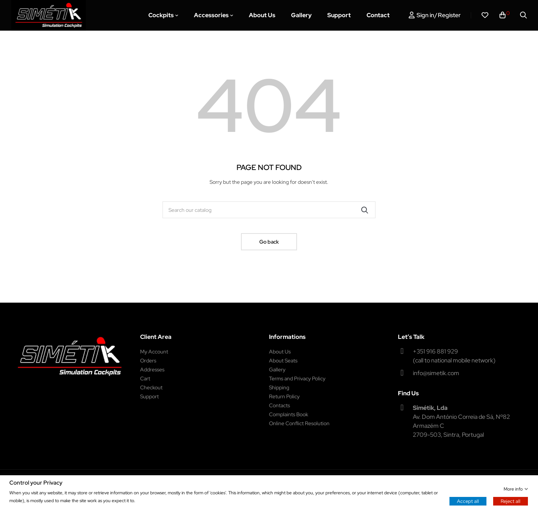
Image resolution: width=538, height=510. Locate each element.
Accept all (468, 501)
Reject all (510, 501)
